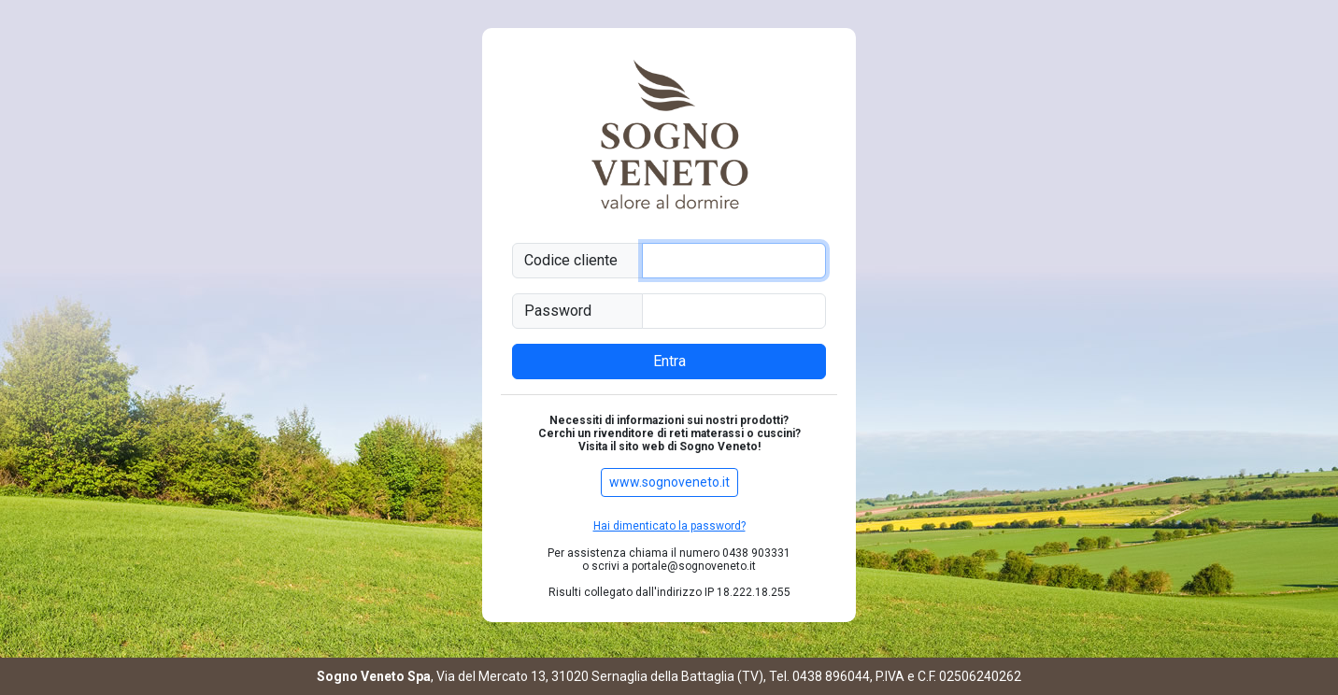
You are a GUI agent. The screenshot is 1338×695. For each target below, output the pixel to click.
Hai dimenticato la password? (669, 525)
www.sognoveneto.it (669, 482)
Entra (669, 361)
